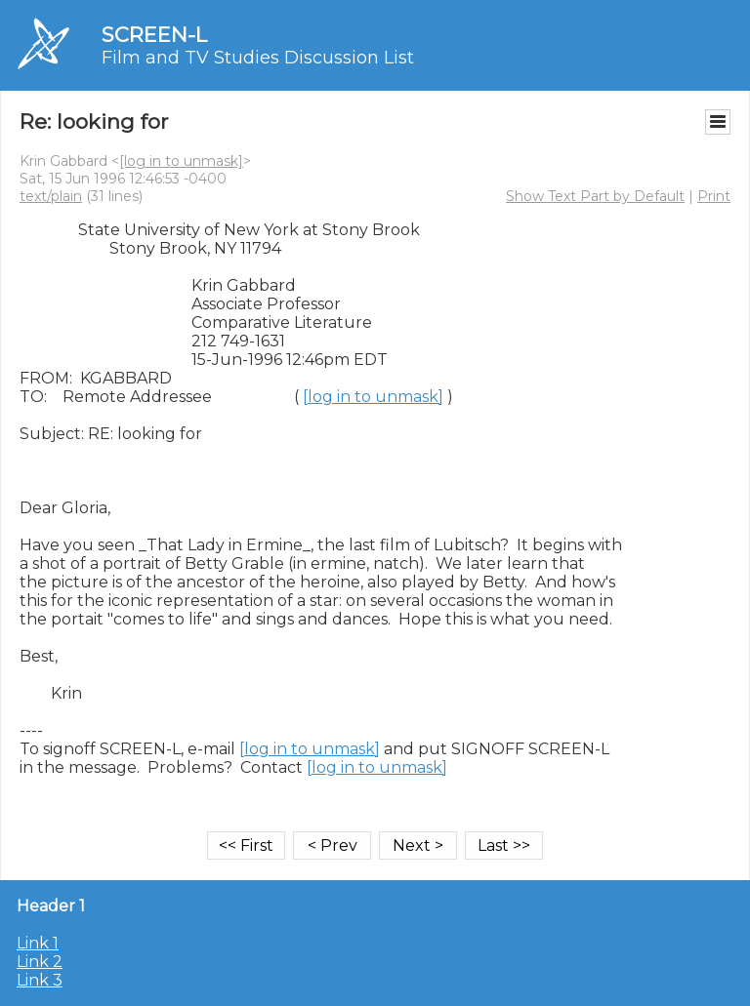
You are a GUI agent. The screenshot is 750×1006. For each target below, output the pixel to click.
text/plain (51, 196)
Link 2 (39, 961)
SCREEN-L (154, 34)
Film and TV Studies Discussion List (258, 57)
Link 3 (39, 980)
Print (713, 196)
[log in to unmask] (181, 161)
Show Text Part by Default (595, 196)
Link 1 (38, 943)
